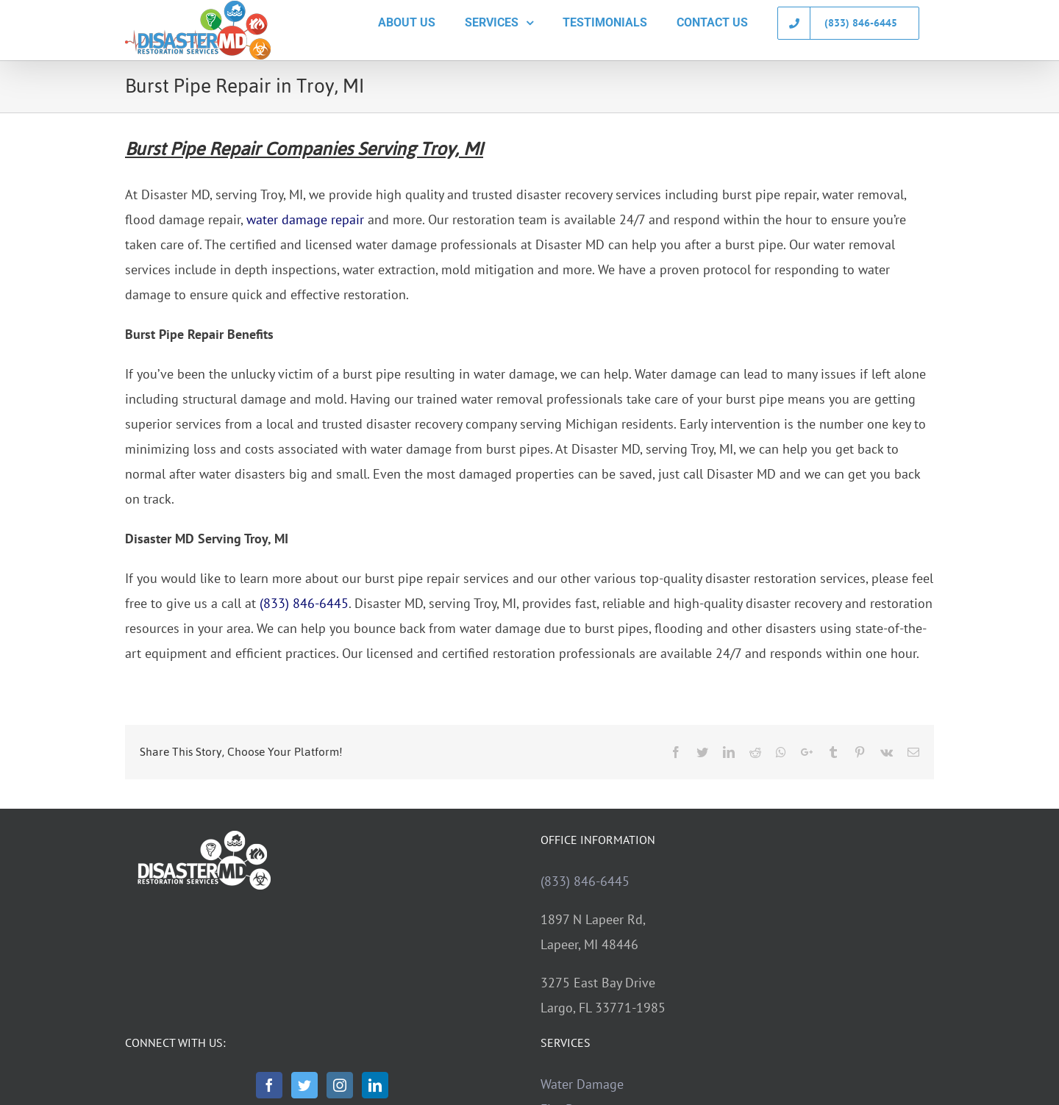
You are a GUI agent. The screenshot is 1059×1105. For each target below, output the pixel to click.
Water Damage (582, 1084)
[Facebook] (269, 1085)
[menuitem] (406, 23)
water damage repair (305, 219)
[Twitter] (304, 1085)
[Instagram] (340, 1085)
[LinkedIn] (375, 1085)
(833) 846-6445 (304, 603)
